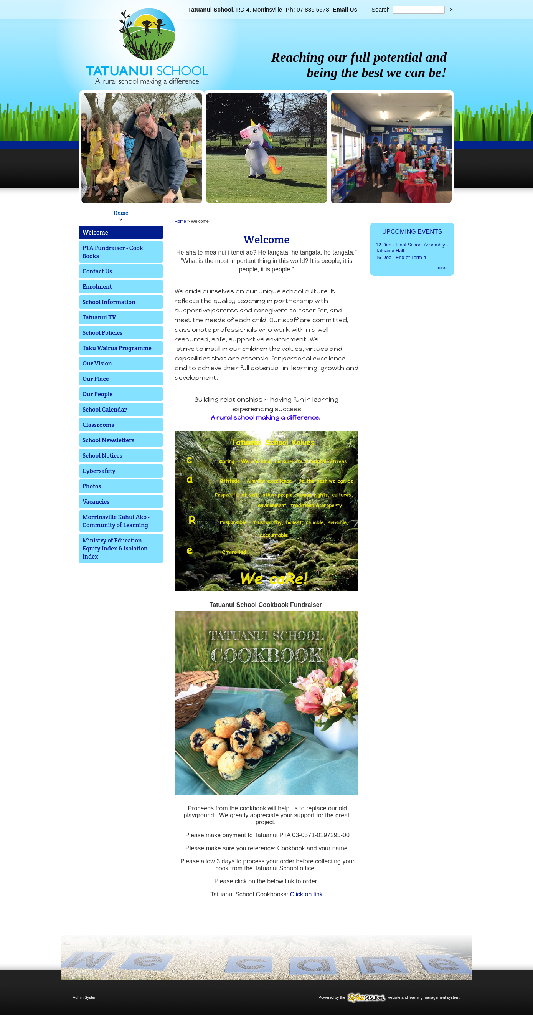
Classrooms (98, 425)
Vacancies (96, 502)
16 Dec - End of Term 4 (401, 257)
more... (442, 267)
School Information (109, 302)
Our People (97, 394)
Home (121, 212)
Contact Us (97, 271)
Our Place (96, 379)
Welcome (95, 232)
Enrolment (97, 287)
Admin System (85, 997)
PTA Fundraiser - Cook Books (113, 252)
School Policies (102, 333)
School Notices (102, 455)
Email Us (345, 9)
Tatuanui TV (99, 317)
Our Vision (97, 363)
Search (380, 9)
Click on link (306, 894)
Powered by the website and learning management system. (389, 997)
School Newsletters (108, 440)
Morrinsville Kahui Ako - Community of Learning (116, 521)
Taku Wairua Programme (117, 348)
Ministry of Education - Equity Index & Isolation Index (115, 548)
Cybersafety (99, 471)
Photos (92, 486)
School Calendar (105, 409)
